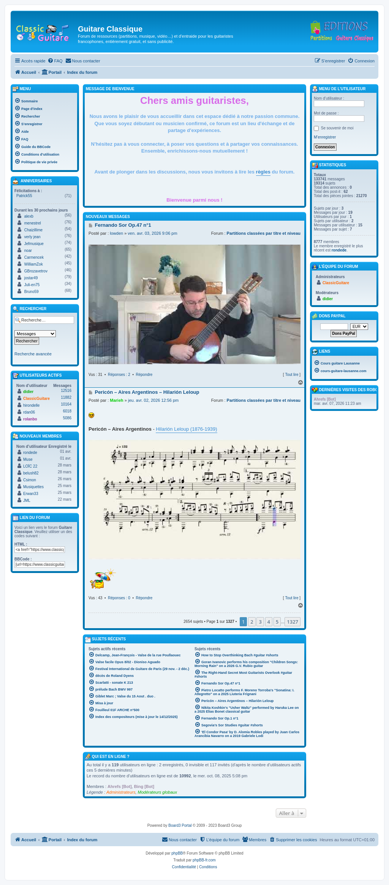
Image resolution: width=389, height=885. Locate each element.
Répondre (144, 374)
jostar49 (31, 278)
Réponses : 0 (119, 598)
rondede (30, 452)
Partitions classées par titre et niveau (263, 233)
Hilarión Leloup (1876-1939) (186, 429)
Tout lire (291, 374)
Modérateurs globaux (157, 792)
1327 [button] (292, 621)
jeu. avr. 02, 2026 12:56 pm (153, 400)
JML (26, 500)
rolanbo (30, 419)
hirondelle (31, 405)
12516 (66, 390)
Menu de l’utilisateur (338, 89)
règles (263, 172)
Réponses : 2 (119, 374)
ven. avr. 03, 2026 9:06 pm (152, 233)
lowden (116, 233)
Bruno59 (31, 292)
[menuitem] (55, 60)
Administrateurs (120, 792)
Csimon (29, 480)
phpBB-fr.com (204, 860)
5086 (67, 418)
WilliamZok (33, 264)
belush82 (31, 473)
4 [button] (268, 621)
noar (28, 250)
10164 (66, 404)
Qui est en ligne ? (111, 756)
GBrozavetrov (35, 271)
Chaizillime (33, 230)
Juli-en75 (32, 285)
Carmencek (34, 257)
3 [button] (260, 621)
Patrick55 (24, 196)
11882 (66, 397)
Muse (27, 459)
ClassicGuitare (36, 398)
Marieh (116, 400)
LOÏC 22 (30, 466)
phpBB (177, 853)
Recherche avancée (33, 354)
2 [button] (251, 621)
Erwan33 (30, 494)
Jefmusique (34, 244)
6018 (67, 411)
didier (28, 392)
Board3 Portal (179, 825)
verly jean (32, 237)
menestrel (32, 223)
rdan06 (29, 412)
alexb (28, 216)
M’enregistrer (325, 137)
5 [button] (277, 621)
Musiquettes (33, 487)
